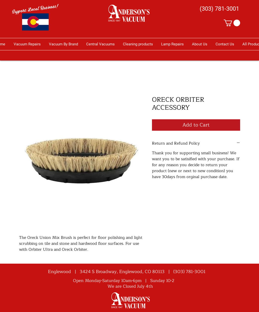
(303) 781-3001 (189, 271)
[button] (232, 23)
